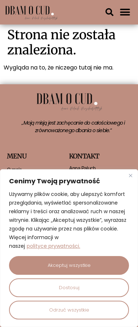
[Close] (130, 175)
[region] (69, 248)
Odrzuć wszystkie (69, 309)
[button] (109, 12)
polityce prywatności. (53, 246)
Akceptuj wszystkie (69, 265)
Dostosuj (69, 287)
